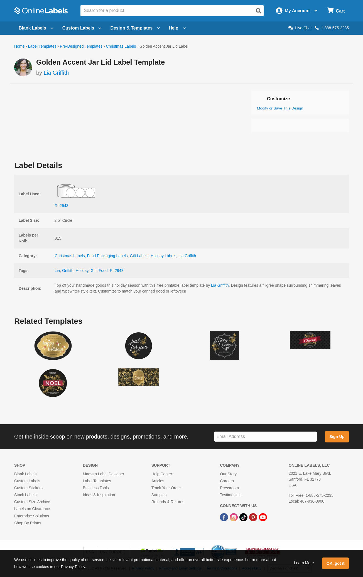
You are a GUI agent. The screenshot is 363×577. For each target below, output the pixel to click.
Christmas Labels (121, 46)
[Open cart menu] (336, 10)
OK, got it (336, 563)
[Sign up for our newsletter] (265, 437)
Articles (157, 481)
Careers (227, 481)
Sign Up (336, 436)
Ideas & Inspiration (99, 495)
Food (103, 270)
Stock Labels (25, 495)
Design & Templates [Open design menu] (135, 28)
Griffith (67, 270)
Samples (158, 495)
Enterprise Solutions (31, 516)
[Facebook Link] (224, 517)
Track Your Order (166, 488)
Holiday (82, 270)
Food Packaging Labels (107, 256)
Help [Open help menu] (177, 28)
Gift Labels (139, 256)
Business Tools (96, 488)
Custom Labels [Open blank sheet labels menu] (82, 28)
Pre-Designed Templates (81, 46)
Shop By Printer (27, 523)
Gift (93, 270)
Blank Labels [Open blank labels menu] (36, 28)
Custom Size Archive (32, 502)
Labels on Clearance (32, 509)
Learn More (304, 563)
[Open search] (259, 11)
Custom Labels (27, 481)
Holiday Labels (163, 256)
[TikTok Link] (244, 517)
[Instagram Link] (234, 517)
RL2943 (116, 270)
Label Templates (42, 46)
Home (19, 46)
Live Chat (300, 28)
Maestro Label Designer (103, 474)
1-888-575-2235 (332, 28)
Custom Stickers (28, 488)
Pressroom (229, 488)
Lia (57, 270)
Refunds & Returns (167, 502)
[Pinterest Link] (253, 517)
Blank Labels (25, 474)
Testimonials (230, 495)
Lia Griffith (56, 73)
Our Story (228, 474)
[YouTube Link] (263, 517)
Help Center (161, 474)
